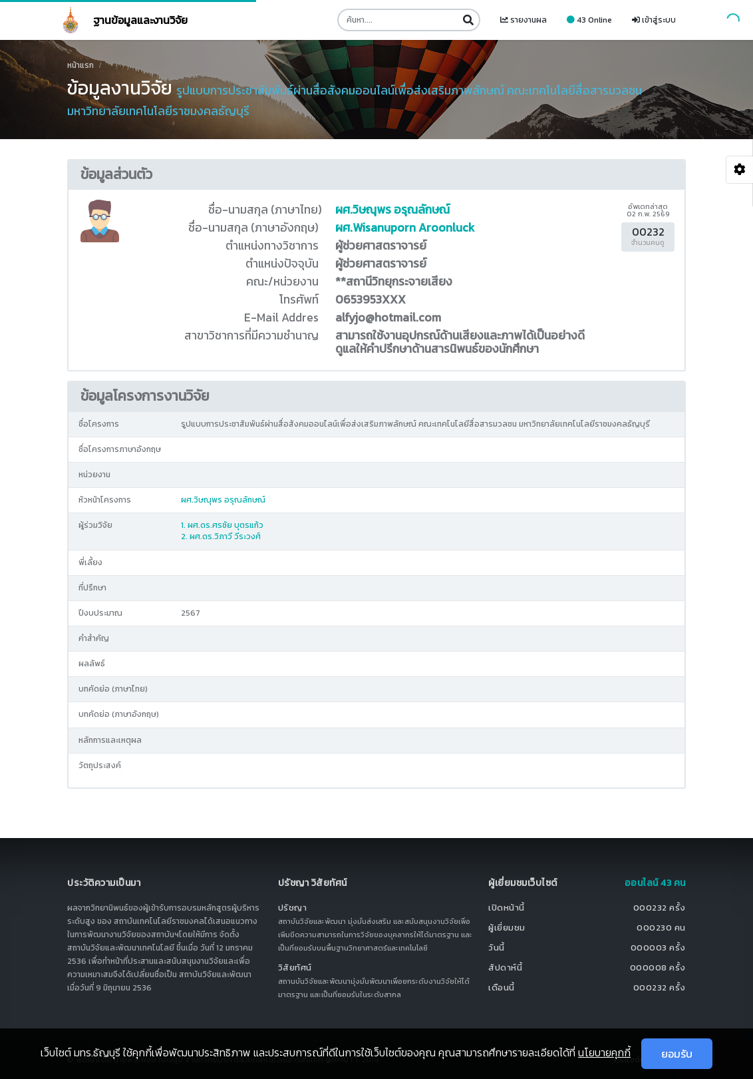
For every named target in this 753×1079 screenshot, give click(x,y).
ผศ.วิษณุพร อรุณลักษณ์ (392, 209)
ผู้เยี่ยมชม (507, 927)
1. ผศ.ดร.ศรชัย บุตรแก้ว (222, 525)
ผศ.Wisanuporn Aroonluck (404, 227)
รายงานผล (523, 20)
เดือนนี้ (501, 987)
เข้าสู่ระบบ (654, 20)
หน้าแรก (80, 65)
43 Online (589, 20)
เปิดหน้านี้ (506, 907)
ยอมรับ (676, 1054)
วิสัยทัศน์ (295, 967)
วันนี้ (496, 947)
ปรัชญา (292, 907)
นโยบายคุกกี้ (604, 1052)
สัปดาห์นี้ (505, 967)
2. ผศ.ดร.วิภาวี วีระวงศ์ (221, 536)
